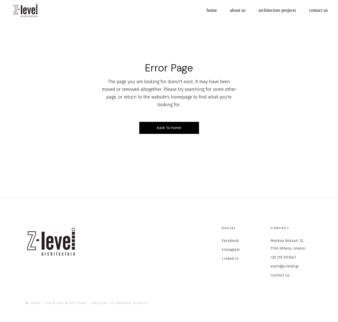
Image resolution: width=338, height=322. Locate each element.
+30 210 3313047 (283, 257)
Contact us (280, 275)
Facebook (230, 240)
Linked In (230, 258)
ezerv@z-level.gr (285, 266)
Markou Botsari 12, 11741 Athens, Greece (288, 244)
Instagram (231, 249)
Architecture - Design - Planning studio (102, 303)
